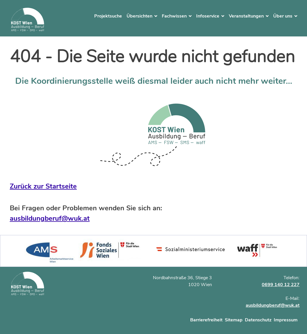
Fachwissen (174, 16)
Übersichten (139, 16)
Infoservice (207, 16)
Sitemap (234, 320)
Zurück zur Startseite (43, 186)
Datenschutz (258, 320)
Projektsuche (108, 16)
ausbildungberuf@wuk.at (50, 218)
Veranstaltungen (246, 16)
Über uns (282, 16)
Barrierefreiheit (206, 320)
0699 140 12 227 (281, 284)
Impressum (286, 320)
